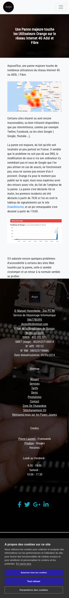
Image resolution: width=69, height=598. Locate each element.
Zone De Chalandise (34, 406)
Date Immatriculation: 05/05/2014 (34, 355)
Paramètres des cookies (34, 590)
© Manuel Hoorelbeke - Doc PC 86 (34, 311)
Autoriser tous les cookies (34, 572)
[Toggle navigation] (61, 7)
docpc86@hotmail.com (34, 324)
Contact (34, 401)
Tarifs (34, 388)
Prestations (34, 397)
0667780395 (34, 319)
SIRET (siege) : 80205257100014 (34, 342)
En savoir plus (23, 563)
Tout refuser (33, 581)
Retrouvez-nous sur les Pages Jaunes (34, 414)
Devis (34, 392)
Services (35, 383)
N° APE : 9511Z (35, 346)
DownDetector (15, 207)
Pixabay (29, 443)
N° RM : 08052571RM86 (34, 350)
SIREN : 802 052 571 (34, 337)
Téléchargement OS (34, 410)
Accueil (34, 379)
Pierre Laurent (27, 439)
